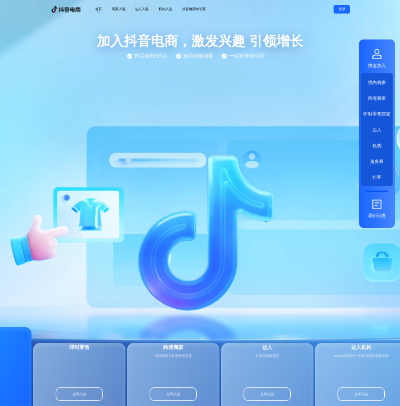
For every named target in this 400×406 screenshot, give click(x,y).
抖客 (376, 177)
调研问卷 (377, 208)
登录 (342, 9)
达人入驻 (142, 9)
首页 (98, 9)
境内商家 (377, 82)
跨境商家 (377, 98)
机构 (376, 145)
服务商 (377, 161)
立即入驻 (74, 394)
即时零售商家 (376, 114)
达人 (376, 129)
